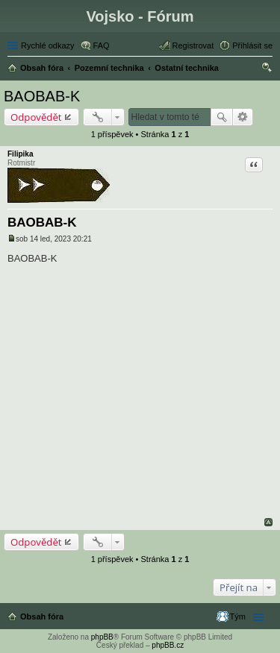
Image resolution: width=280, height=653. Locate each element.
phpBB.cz (168, 645)
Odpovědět (36, 117)
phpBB (102, 637)
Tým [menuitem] (238, 616)
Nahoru (268, 522)
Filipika (20, 154)
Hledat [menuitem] (267, 69)
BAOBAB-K (42, 96)
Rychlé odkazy (48, 45)
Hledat (222, 117)
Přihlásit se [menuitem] (252, 45)
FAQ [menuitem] (101, 45)
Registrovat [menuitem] (193, 45)
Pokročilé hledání (243, 117)
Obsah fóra (41, 616)
